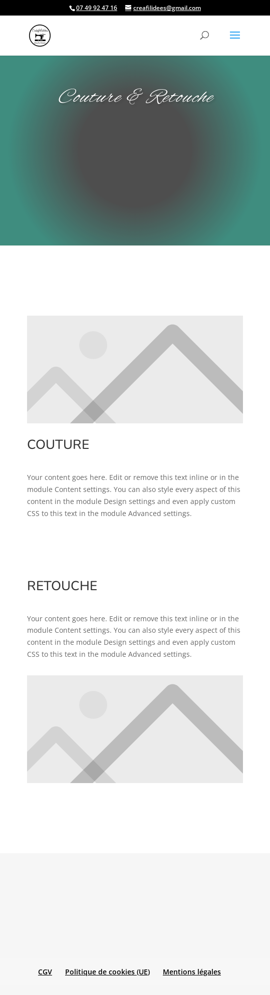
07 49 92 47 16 (96, 8)
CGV (45, 971)
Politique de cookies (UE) (107, 971)
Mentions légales (192, 971)
